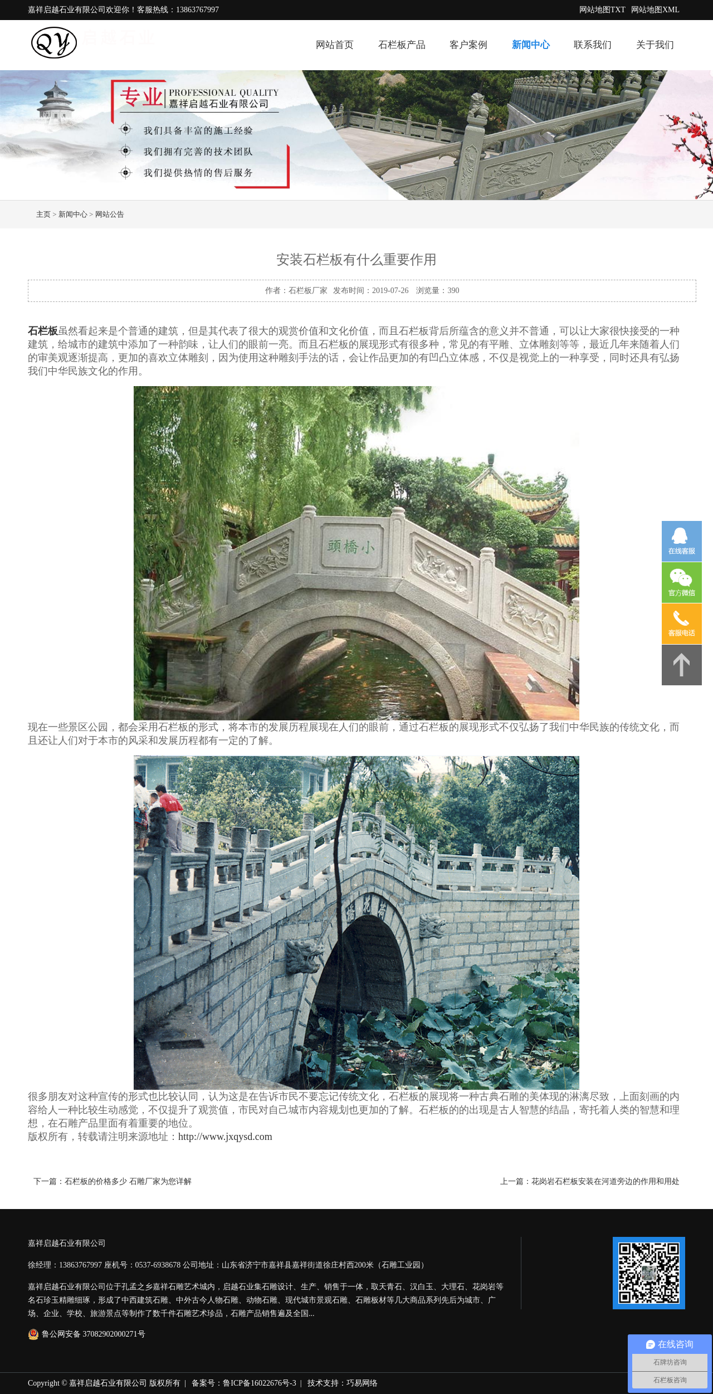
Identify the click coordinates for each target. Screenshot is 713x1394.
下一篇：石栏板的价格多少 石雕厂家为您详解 (112, 1181)
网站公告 (109, 214)
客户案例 (468, 45)
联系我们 (593, 45)
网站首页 (335, 45)
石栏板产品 (402, 45)
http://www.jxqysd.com (225, 1136)
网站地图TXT (602, 10)
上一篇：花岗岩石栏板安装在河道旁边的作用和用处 (590, 1181)
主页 (43, 214)
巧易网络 (362, 1383)
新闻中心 (531, 45)
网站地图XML (655, 10)
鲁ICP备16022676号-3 (259, 1383)
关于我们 (655, 45)
